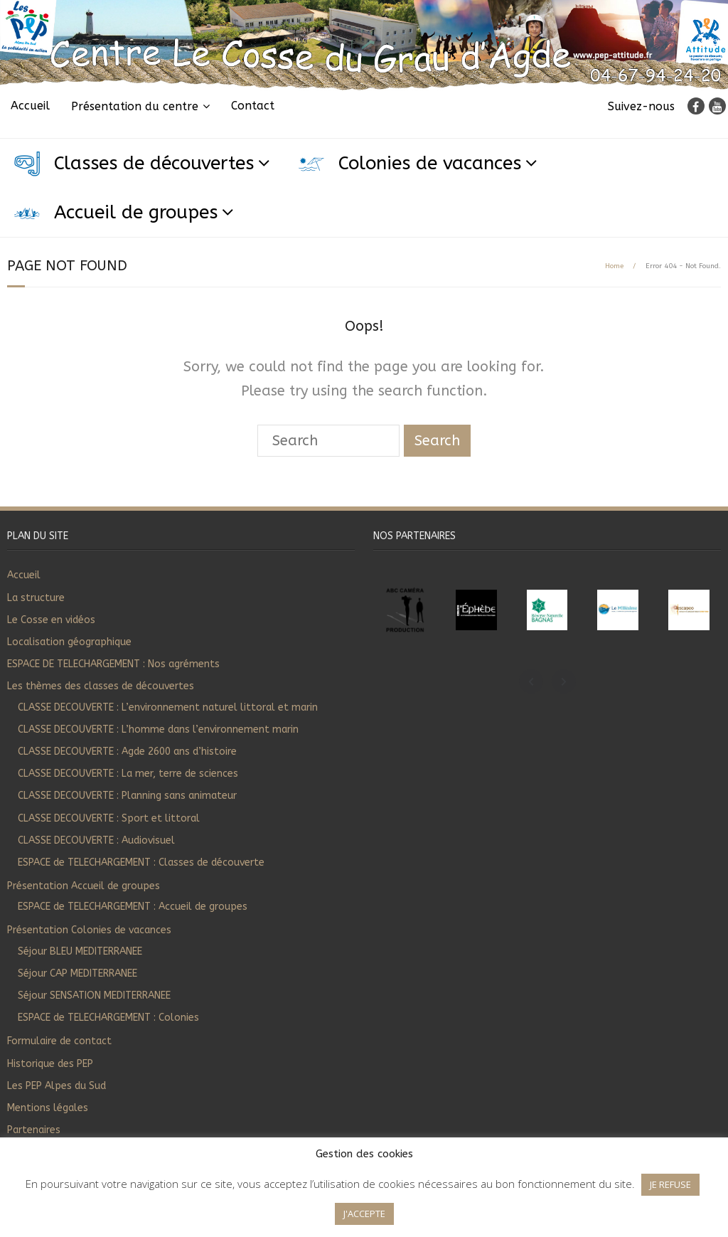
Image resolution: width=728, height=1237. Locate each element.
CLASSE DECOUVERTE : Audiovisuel (96, 840)
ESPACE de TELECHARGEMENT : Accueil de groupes (132, 907)
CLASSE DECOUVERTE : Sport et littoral (109, 818)
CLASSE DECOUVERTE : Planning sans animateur (127, 796)
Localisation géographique (69, 642)
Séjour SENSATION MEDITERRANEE (94, 995)
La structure (36, 598)
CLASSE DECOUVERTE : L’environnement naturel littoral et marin (168, 707)
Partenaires (33, 1130)
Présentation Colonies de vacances (89, 930)
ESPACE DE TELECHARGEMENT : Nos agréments (113, 664)
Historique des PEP (50, 1064)
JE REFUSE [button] (670, 1184)
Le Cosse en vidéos (51, 620)
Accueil (30, 105)
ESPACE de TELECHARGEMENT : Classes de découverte (141, 862)
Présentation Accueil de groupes (83, 886)
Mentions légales (47, 1108)
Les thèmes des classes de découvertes (100, 686)
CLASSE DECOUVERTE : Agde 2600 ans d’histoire (127, 751)
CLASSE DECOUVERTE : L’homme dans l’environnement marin (158, 729)
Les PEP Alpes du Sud (56, 1086)
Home (614, 266)
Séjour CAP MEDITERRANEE (77, 973)
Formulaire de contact (59, 1041)
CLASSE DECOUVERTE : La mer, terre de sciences (128, 774)
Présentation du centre (134, 106)
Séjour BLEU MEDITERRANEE (80, 951)
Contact (252, 105)
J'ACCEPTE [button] (364, 1213)
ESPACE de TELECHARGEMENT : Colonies (108, 1018)
